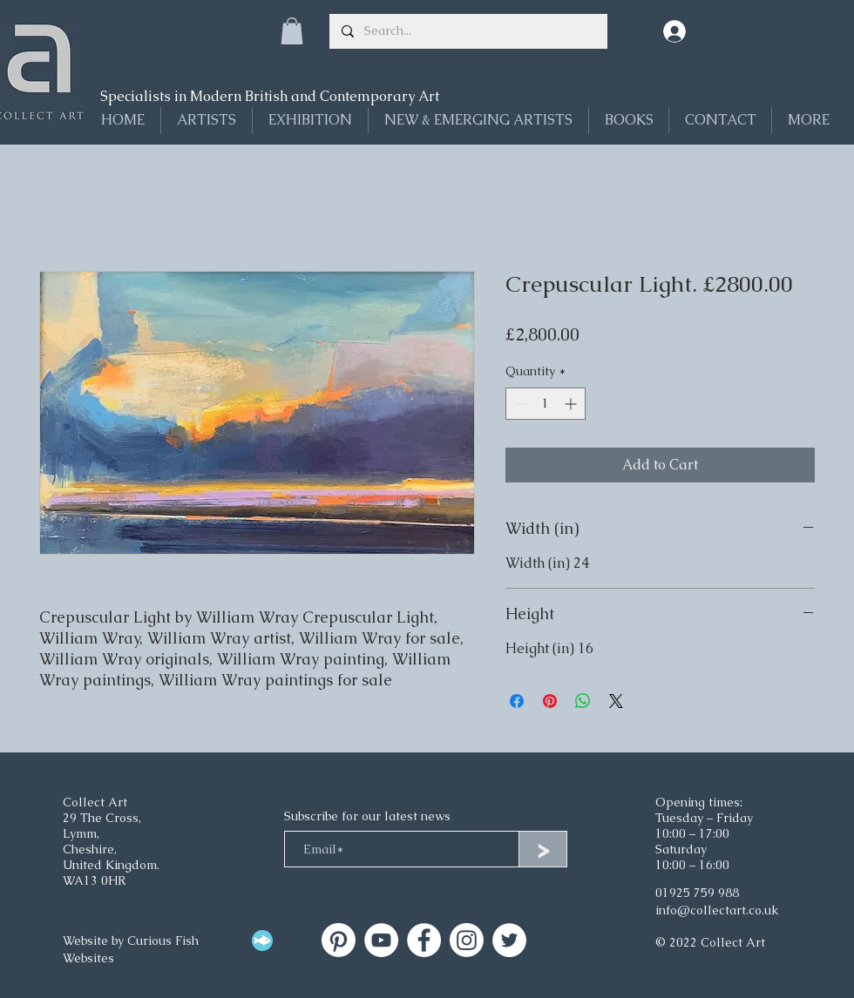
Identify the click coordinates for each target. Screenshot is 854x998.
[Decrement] (519, 403)
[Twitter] (509, 940)
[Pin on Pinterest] (549, 701)
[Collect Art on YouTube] (381, 940)
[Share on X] (616, 701)
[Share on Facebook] (516, 701)
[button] (292, 30)
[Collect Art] (339, 940)
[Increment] (572, 403)
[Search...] (467, 31)
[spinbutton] (545, 403)
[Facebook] (424, 940)
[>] (542, 849)
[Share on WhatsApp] (583, 701)
